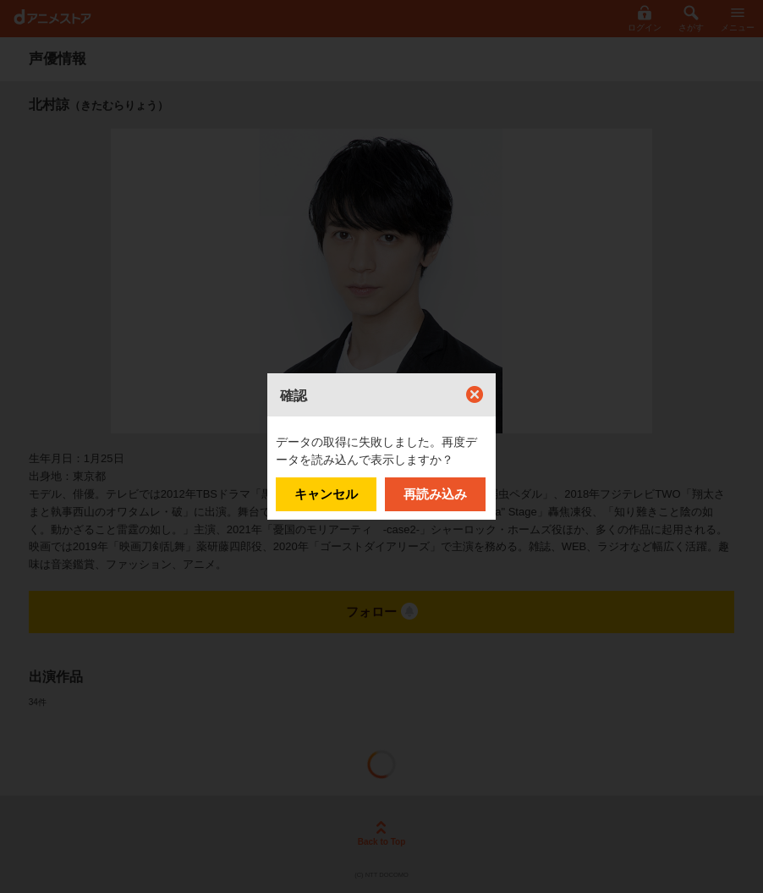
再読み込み (435, 494)
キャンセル (326, 494)
